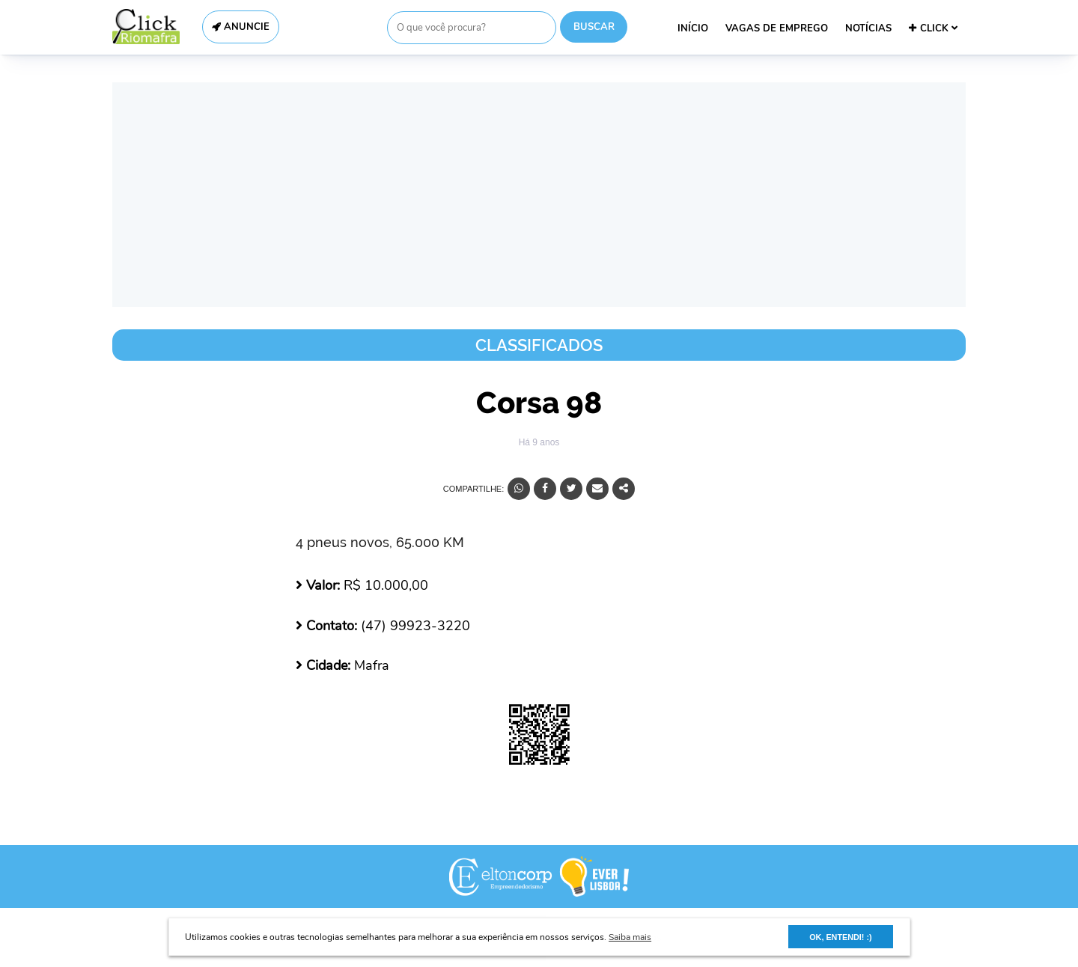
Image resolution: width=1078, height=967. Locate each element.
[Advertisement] (539, 194)
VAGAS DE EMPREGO (776, 28)
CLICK (933, 28)
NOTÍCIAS (868, 28)
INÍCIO (692, 28)
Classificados (539, 345)
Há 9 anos (539, 442)
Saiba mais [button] (630, 937)
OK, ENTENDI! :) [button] (840, 937)
